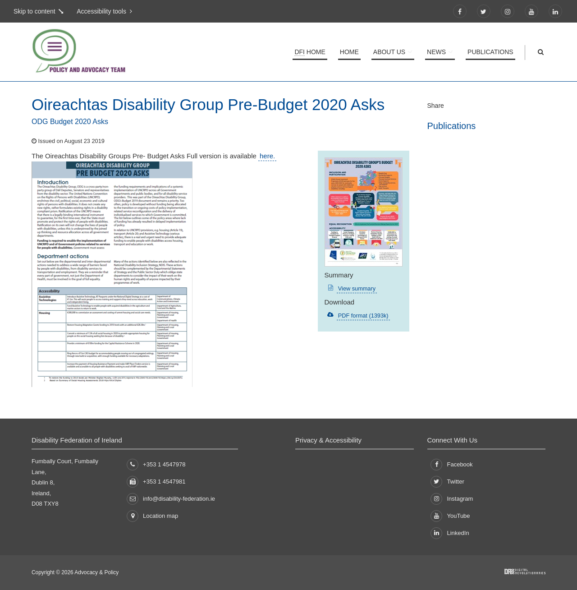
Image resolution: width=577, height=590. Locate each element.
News (437, 51)
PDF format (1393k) (363, 315)
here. (267, 156)
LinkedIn (449, 533)
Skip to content (34, 11)
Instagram (451, 499)
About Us (391, 51)
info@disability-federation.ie (171, 499)
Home (311, 52)
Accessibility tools (102, 11)
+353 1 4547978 (156, 464)
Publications (490, 51)
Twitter (447, 482)
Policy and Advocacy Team (113, 52)
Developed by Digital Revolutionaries (524, 571)
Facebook (451, 464)
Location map (152, 516)
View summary (356, 288)
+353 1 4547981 (156, 481)
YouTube (450, 516)
